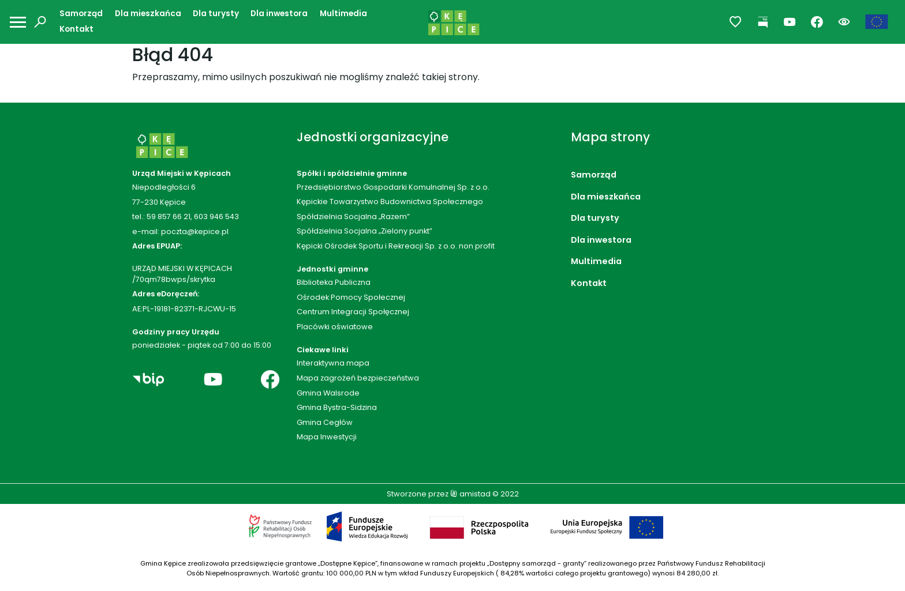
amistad (470, 494)
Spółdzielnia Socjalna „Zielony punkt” (364, 231)
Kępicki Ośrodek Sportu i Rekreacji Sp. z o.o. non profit (396, 246)
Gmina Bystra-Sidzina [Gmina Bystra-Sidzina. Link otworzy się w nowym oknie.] (337, 407)
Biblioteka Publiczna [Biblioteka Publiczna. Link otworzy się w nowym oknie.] (334, 282)
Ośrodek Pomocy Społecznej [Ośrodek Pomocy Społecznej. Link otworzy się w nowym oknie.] (351, 297)
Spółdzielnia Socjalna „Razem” (353, 216)
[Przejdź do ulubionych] (735, 22)
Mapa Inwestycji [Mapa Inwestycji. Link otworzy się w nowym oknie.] (327, 437)
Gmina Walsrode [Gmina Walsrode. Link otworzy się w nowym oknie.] (328, 393)
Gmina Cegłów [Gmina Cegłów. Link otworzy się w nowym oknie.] (325, 422)
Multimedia (343, 13)
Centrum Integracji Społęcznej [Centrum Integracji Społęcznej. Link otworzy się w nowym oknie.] (353, 312)
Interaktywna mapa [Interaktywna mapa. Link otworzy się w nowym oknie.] (333, 363)
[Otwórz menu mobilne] (18, 22)
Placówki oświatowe (335, 327)
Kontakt (76, 29)
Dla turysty (216, 13)
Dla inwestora (279, 13)
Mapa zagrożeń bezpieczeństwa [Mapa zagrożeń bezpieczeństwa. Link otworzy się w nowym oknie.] (358, 378)
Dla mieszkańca (148, 13)
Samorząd (81, 13)
